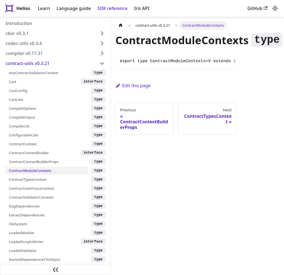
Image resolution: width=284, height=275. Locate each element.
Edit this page (133, 85)
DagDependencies (24, 206)
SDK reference (113, 8)
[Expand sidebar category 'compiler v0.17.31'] (102, 53)
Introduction (19, 23)
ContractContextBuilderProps (34, 161)
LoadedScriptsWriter (26, 241)
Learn (44, 8)
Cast (12, 81)
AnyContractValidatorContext (34, 72)
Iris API (141, 8)
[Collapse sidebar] (55, 269)
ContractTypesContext (28, 179)
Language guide (74, 8)
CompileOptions (22, 108)
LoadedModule (21, 232)
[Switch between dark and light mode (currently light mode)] (275, 8)
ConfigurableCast (23, 135)
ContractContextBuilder (29, 152)
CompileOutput (22, 117)
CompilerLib (19, 126)
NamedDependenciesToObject (34, 259)
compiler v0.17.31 (24, 53)
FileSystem (18, 223)
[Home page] (120, 25)
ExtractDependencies (27, 215)
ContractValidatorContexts (31, 197)
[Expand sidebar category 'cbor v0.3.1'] (102, 33)
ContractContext (23, 143)
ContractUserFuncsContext (31, 188)
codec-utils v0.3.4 (24, 43)
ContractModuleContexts (30, 170)
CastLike (16, 99)
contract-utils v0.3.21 (28, 63)
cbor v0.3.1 (17, 33)
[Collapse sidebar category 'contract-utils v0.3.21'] (102, 63)
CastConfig (18, 90)
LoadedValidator (23, 250)
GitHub (257, 8)
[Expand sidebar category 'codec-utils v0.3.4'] (102, 43)
